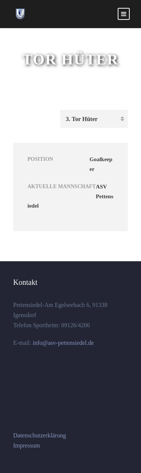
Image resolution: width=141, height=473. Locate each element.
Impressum (26, 445)
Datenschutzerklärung (39, 435)
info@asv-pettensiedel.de (62, 343)
